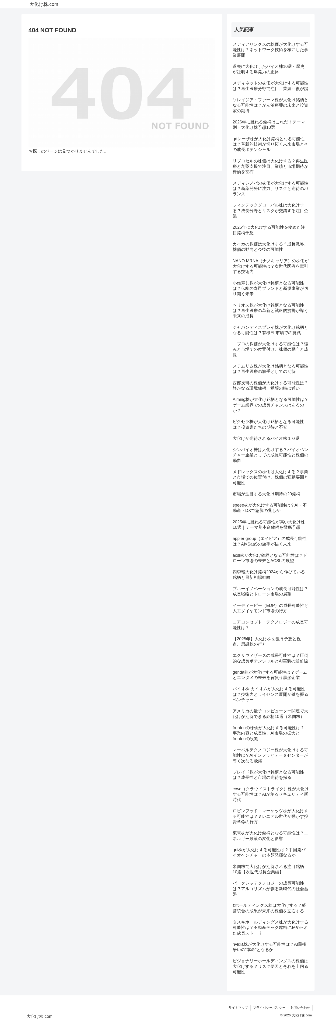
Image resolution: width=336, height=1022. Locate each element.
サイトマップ (238, 1007)
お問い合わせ (300, 1007)
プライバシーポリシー (269, 1007)
